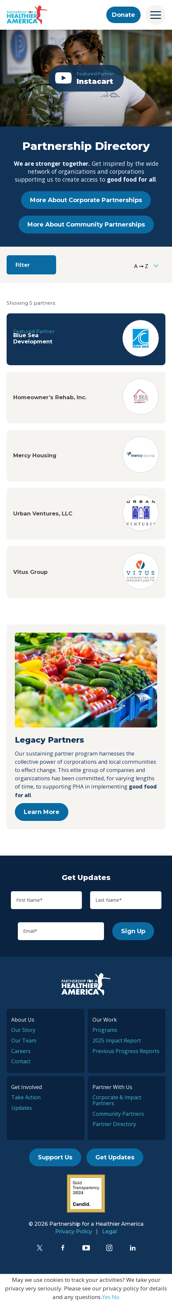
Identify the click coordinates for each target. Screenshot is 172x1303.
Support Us (55, 1157)
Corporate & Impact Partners (116, 1100)
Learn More (41, 812)
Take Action (26, 1097)
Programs (104, 1030)
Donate (123, 14)
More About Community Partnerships (86, 224)
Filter (23, 264)
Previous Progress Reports (125, 1051)
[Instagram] (109, 1248)
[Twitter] (39, 1248)
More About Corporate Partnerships (86, 200)
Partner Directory (114, 1124)
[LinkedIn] (132, 1248)
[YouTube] (86, 1248)
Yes (106, 1297)
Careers (21, 1051)
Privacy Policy (73, 1231)
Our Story (23, 1030)
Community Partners (118, 1113)
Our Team (23, 1040)
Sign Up (133, 931)
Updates (21, 1107)
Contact (20, 1061)
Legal (109, 1231)
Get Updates (114, 1157)
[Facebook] (62, 1248)
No (116, 1297)
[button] (86, 78)
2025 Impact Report (116, 1040)
